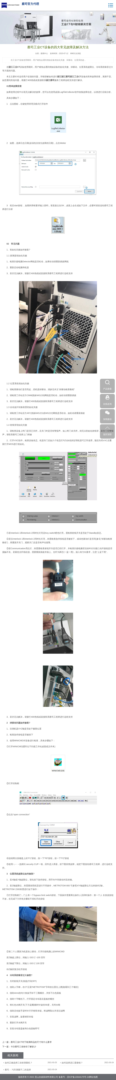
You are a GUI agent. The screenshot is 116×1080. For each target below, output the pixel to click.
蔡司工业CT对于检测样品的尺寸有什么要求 (31, 1042)
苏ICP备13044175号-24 (78, 1077)
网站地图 (93, 1077)
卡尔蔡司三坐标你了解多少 (23, 1046)
